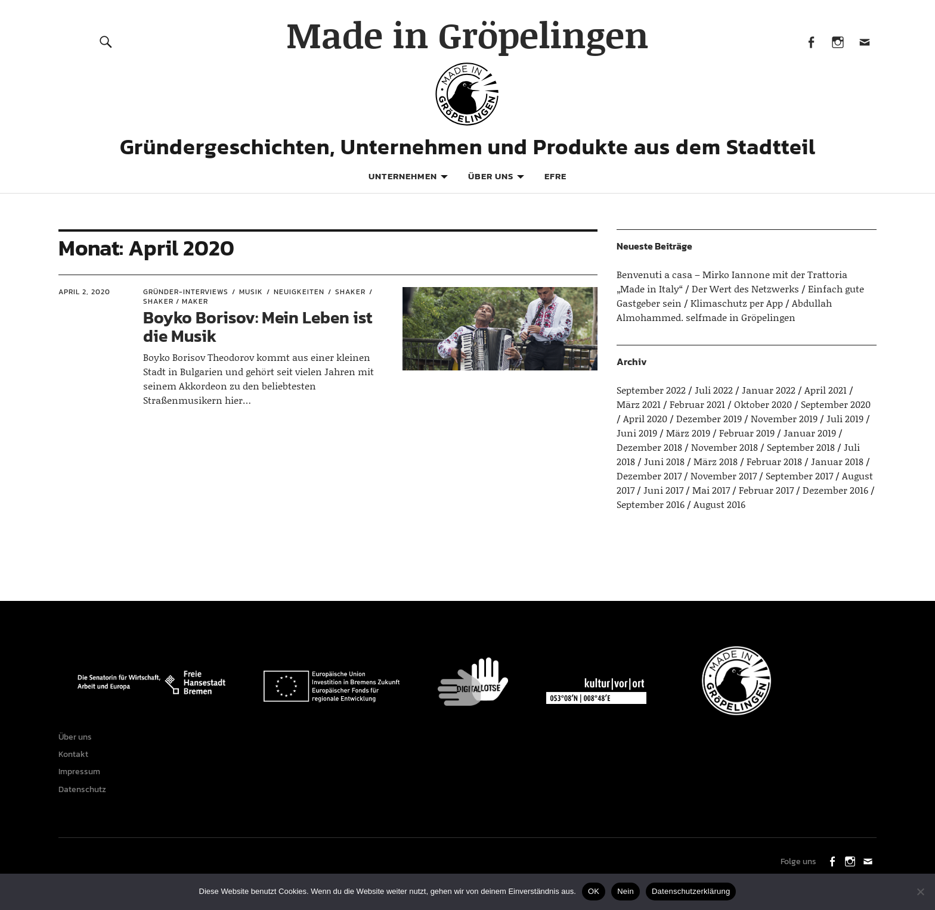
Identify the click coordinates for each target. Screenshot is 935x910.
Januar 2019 (810, 433)
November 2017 (724, 475)
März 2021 (639, 404)
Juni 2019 (637, 433)
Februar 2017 (766, 490)
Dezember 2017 (649, 475)
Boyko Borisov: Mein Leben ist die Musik (257, 326)
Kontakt (76, 759)
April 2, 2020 (84, 291)
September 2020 (836, 404)
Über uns (490, 176)
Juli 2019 (844, 418)
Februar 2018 (774, 461)
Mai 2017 (711, 490)
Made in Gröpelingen (467, 34)
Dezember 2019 (709, 418)
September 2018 (801, 447)
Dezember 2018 (649, 447)
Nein (625, 891)
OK (593, 891)
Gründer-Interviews (185, 291)
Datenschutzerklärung (691, 891)
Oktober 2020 (763, 404)
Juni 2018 (664, 461)
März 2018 (715, 461)
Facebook (810, 41)
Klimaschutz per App (737, 303)
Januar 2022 (768, 390)
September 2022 (651, 390)
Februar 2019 (747, 433)
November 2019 (784, 418)
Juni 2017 (663, 490)
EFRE (555, 176)
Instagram (837, 41)
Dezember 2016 (835, 490)
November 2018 (724, 447)
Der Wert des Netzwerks (745, 288)
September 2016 (651, 504)
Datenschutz (85, 800)
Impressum (82, 780)
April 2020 (645, 418)
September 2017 (799, 475)
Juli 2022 (714, 390)
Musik (251, 291)
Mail (864, 41)
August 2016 (719, 504)
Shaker (350, 291)
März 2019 (688, 433)
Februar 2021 (697, 404)
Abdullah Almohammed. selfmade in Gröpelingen (724, 310)
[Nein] (920, 891)
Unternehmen (403, 176)
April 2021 (825, 390)
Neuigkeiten (299, 291)
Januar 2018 (837, 461)
